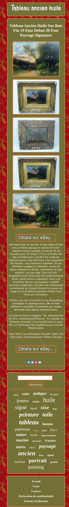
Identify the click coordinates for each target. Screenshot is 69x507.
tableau (29, 422)
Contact (36, 491)
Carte (36, 486)
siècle (32, 447)
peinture (29, 414)
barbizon (20, 461)
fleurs (53, 429)
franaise (50, 440)
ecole (34, 435)
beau (41, 455)
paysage (47, 446)
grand (53, 461)
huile (49, 400)
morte (20, 447)
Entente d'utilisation (36, 501)
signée (50, 455)
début (16, 395)
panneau (22, 429)
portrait (38, 460)
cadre (25, 394)
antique (39, 393)
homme (47, 424)
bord (33, 408)
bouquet (54, 394)
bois (55, 408)
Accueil (36, 481)
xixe (44, 407)
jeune (44, 431)
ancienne (36, 441)
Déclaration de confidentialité (36, 496)
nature (21, 434)
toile (47, 414)
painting (36, 467)
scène (36, 401)
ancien (26, 453)
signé (21, 407)
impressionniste (48, 435)
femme (23, 400)
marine (22, 440)
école (36, 430)
